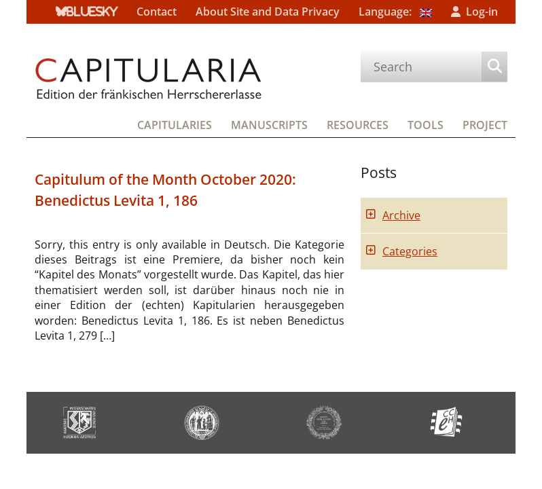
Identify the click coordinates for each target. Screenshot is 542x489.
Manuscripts (269, 124)
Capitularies (174, 124)
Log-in (482, 11)
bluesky (92, 11)
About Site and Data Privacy (268, 11)
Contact (157, 11)
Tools (426, 124)
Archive (401, 215)
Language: (395, 11)
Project (485, 124)
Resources (358, 124)
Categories (409, 251)
